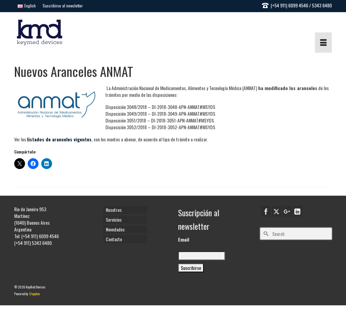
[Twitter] (276, 211)
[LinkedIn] (297, 211)
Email (183, 239)
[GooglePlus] (287, 211)
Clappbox (34, 293)
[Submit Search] (265, 234)
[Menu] (323, 42)
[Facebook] (266, 211)
